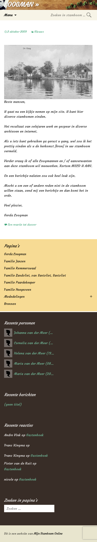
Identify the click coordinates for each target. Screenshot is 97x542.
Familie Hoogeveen (17, 290)
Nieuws (39, 31)
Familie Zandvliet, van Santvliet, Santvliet (35, 275)
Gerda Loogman (15, 254)
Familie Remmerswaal (20, 268)
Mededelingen (14, 297)
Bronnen (10, 304)
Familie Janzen (14, 261)
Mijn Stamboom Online (48, 533)
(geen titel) (13, 404)
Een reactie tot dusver (22, 224)
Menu (8, 15)
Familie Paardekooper (19, 282)
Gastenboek (34, 435)
